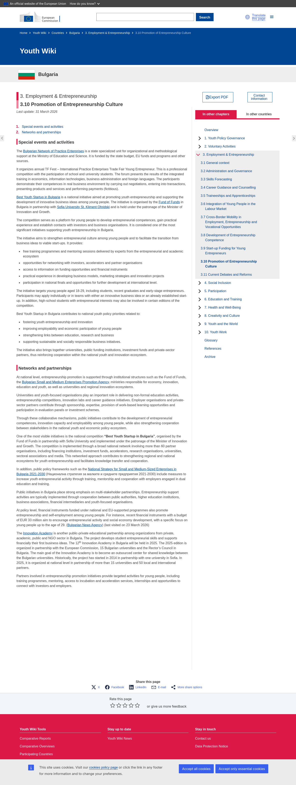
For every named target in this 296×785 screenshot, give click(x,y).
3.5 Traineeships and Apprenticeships (230, 195)
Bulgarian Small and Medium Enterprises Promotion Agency (65, 382)
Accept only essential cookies (242, 769)
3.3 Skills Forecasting (218, 179)
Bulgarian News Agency (84, 525)
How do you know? (85, 3)
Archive (210, 356)
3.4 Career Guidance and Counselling (230, 187)
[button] (247, 17)
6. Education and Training (223, 299)
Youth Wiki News (120, 738)
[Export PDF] (218, 97)
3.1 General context (217, 163)
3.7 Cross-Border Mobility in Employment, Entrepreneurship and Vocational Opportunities (231, 222)
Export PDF (218, 97)
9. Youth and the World (221, 324)
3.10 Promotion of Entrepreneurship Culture (231, 264)
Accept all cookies (196, 769)
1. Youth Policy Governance (225, 138)
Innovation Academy (38, 533)
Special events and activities (42, 126)
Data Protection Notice (211, 746)
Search (204, 17)
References (213, 348)
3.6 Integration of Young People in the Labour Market (230, 206)
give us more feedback (169, 706)
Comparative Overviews (37, 746)
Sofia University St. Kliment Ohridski (83, 207)
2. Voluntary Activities (220, 146)
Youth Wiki (39, 33)
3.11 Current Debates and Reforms (228, 274)
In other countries (259, 114)
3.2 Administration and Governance (228, 171)
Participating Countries (36, 754)
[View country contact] (259, 97)
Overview (211, 130)
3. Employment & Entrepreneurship (107, 33)
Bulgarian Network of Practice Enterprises (53, 151)
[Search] (145, 17)
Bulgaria (74, 33)
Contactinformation (259, 97)
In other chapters (216, 114)
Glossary (211, 340)
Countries (58, 33)
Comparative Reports (35, 738)
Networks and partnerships (41, 132)
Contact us (203, 738)
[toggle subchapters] (199, 138)
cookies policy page (103, 767)
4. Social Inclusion (218, 283)
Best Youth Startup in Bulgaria (38, 197)
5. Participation (215, 291)
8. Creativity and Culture (222, 315)
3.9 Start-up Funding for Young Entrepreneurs (225, 251)
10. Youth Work (216, 332)
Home (23, 33)
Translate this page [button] (259, 17)
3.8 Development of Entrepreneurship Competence (230, 237)
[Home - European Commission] (42, 17)
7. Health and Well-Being (223, 307)
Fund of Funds (169, 202)
